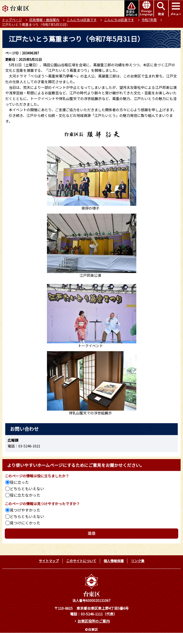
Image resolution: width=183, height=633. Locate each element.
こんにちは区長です (82, 19)
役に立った (19, 482)
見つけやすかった (25, 510)
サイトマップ (49, 560)
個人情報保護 (114, 560)
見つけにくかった (25, 523)
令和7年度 (149, 19)
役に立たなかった (25, 495)
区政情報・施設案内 (44, 19)
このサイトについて (81, 560)
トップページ (12, 19)
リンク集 (137, 560)
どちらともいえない (27, 488)
